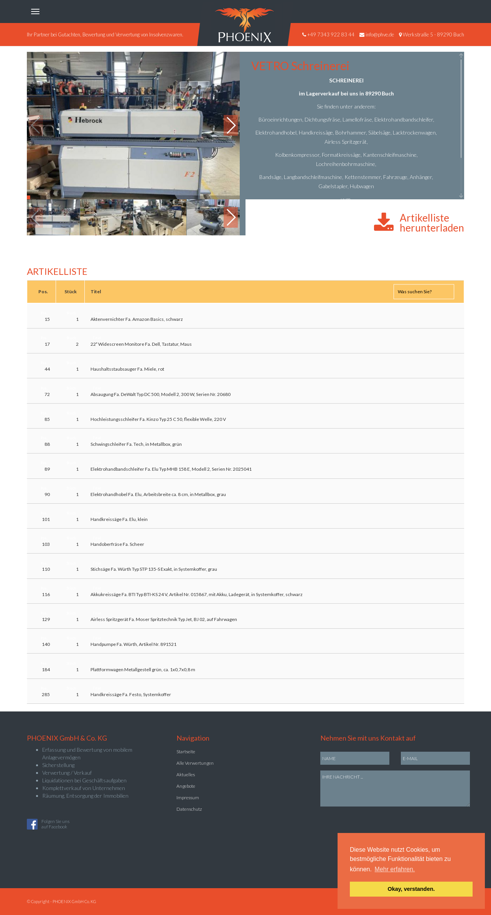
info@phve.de (380, 34)
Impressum (187, 797)
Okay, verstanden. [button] (411, 889)
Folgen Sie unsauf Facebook (55, 824)
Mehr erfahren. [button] (395, 869)
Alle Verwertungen (195, 763)
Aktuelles (185, 774)
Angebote (185, 786)
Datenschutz (189, 809)
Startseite (185, 751)
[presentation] (378, 821)
